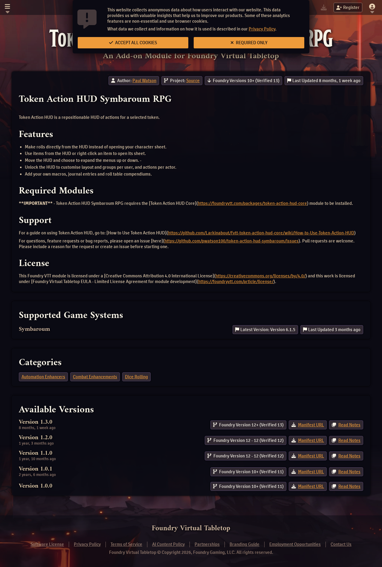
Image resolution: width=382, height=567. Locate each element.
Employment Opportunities (295, 544)
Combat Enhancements (95, 376)
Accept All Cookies (133, 42)
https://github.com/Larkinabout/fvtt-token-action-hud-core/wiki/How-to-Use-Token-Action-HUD (261, 233)
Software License (47, 544)
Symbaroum (34, 329)
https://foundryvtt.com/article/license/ (235, 281)
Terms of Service (126, 544)
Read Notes (349, 425)
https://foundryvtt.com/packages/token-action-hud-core (252, 203)
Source (193, 80)
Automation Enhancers (43, 376)
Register (348, 7)
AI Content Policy (168, 544)
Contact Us (341, 544)
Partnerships (207, 544)
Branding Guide (244, 544)
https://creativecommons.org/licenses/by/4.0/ (260, 276)
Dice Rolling (136, 376)
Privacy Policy (262, 29)
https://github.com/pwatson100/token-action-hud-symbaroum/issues (231, 241)
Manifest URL (311, 425)
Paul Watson (144, 80)
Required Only (249, 42)
